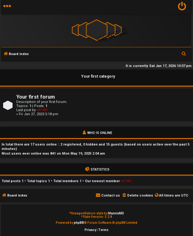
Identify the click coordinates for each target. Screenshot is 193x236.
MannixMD (116, 213)
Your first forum (35, 97)
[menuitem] (182, 7)
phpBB (79, 222)
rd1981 (42, 110)
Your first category (98, 76)
